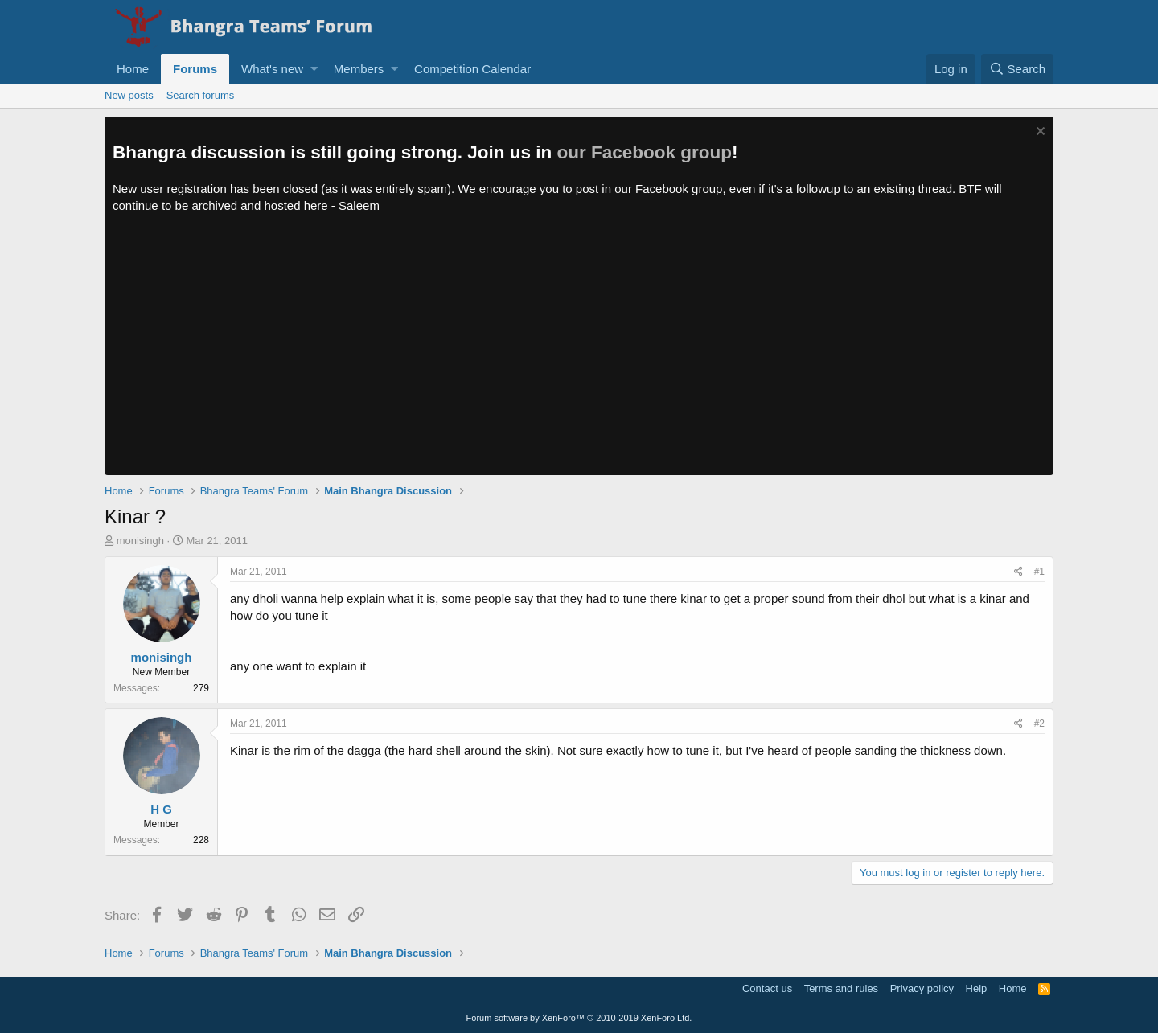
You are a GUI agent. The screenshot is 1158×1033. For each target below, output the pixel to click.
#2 (1039, 723)
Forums (195, 69)
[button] (314, 69)
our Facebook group (645, 152)
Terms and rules (841, 988)
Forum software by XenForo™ (579, 1018)
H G (161, 809)
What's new (272, 69)
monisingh (140, 541)
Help (977, 988)
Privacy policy (922, 988)
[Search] (1017, 69)
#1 (1039, 571)
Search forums (200, 95)
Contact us (767, 988)
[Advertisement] (579, 354)
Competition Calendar (472, 69)
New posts (129, 95)
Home (133, 69)
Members (359, 69)
